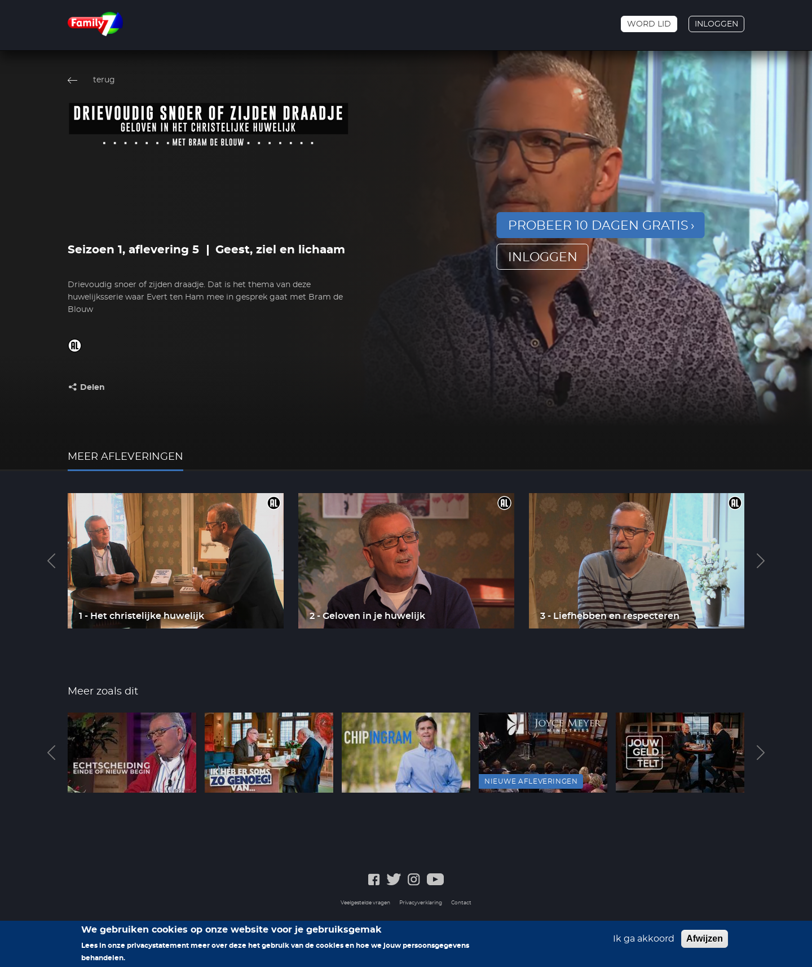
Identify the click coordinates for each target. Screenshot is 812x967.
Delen (92, 388)
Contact (461, 903)
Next (760, 560)
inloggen (542, 257)
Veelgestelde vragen (365, 903)
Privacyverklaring (420, 903)
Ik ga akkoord (643, 942)
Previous (51, 560)
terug (104, 80)
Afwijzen (704, 942)
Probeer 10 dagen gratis (598, 225)
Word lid (649, 24)
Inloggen (716, 24)
